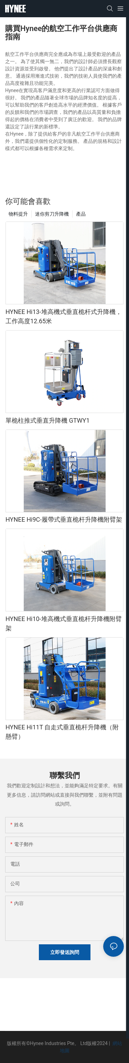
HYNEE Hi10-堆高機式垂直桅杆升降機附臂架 (64, 623)
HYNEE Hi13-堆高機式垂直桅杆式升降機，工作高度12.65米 (64, 316)
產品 (81, 214)
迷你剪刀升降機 (52, 214)
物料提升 (18, 214)
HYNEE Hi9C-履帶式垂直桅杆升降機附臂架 (64, 519)
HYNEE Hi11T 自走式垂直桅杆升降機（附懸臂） (62, 732)
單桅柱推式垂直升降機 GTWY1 (48, 420)
